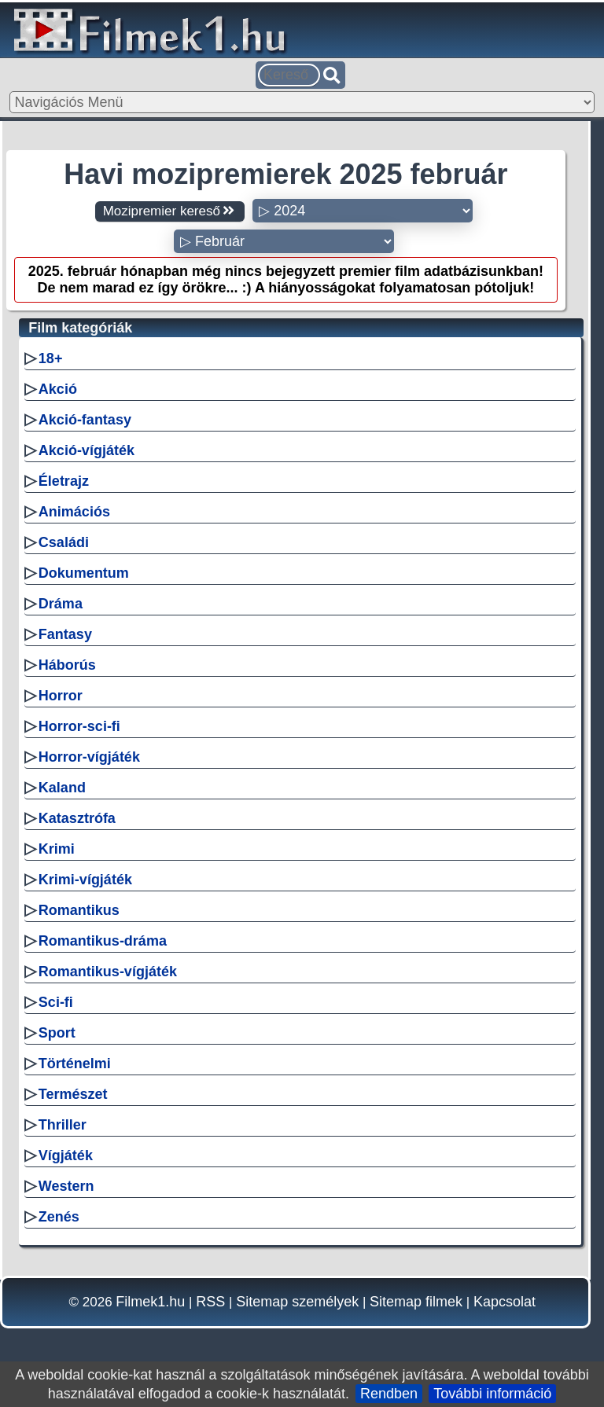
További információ (492, 1393)
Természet (73, 1094)
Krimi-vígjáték (85, 879)
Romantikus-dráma (103, 941)
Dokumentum (84, 573)
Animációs (74, 512)
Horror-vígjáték (89, 757)
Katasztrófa (77, 818)
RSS (210, 1302)
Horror (61, 696)
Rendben (389, 1393)
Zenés (59, 1217)
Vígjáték (66, 1155)
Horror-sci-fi (79, 726)
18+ (51, 358)
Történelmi (75, 1063)
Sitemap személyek (297, 1302)
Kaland (62, 787)
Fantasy (65, 634)
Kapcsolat (504, 1302)
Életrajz (64, 481)
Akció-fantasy (85, 420)
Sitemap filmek (416, 1302)
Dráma (61, 604)
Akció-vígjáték (86, 450)
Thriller (63, 1125)
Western (66, 1186)
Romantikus (79, 910)
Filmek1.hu (150, 1302)
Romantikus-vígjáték (108, 971)
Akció (58, 389)
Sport (57, 1033)
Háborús (67, 665)
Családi (64, 542)
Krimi (57, 849)
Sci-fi (56, 1002)
